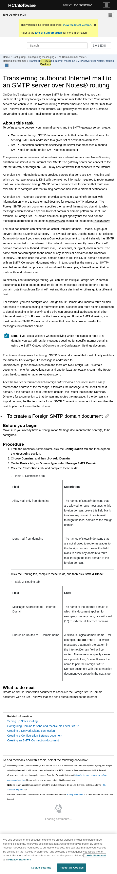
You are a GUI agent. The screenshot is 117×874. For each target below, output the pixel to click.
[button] (12, 475)
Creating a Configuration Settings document (34, 735)
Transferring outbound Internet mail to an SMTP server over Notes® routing (71, 61)
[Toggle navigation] (106, 5)
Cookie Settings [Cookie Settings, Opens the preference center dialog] (41, 867)
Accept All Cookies (71, 867)
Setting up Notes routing (22, 720)
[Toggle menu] (110, 14)
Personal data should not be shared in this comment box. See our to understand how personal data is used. (60, 796)
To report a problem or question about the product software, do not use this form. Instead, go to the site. (56, 787)
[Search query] (57, 45)
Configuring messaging (41, 57)
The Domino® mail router (71, 57)
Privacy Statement (74, 794)
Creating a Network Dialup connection (31, 730)
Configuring (19, 57)
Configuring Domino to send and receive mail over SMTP (43, 725)
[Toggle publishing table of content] (6, 65)
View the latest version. (77, 25)
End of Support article (48, 32)
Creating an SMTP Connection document (33, 740)
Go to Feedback (45, 62)
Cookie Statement (95, 855)
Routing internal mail (14, 61)
